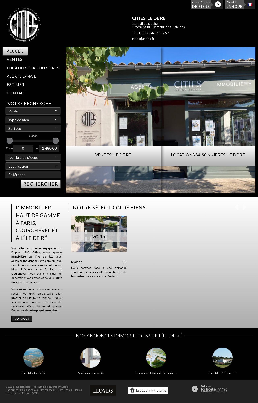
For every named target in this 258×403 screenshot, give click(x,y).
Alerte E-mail (21, 76)
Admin (69, 390)
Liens (60, 390)
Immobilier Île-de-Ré (33, 373)
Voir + (99, 236)
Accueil (15, 51)
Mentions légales (29, 390)
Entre (9, 148)
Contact (16, 93)
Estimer (15, 84)
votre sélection (201, 5)
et (37, 148)
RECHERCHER (40, 184)
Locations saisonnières (33, 68)
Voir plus (21, 318)
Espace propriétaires (148, 390)
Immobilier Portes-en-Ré (222, 373)
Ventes (14, 59)
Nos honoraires (47, 390)
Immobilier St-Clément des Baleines (156, 373)
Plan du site (12, 390)
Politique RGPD (30, 393)
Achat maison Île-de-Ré (90, 373)
